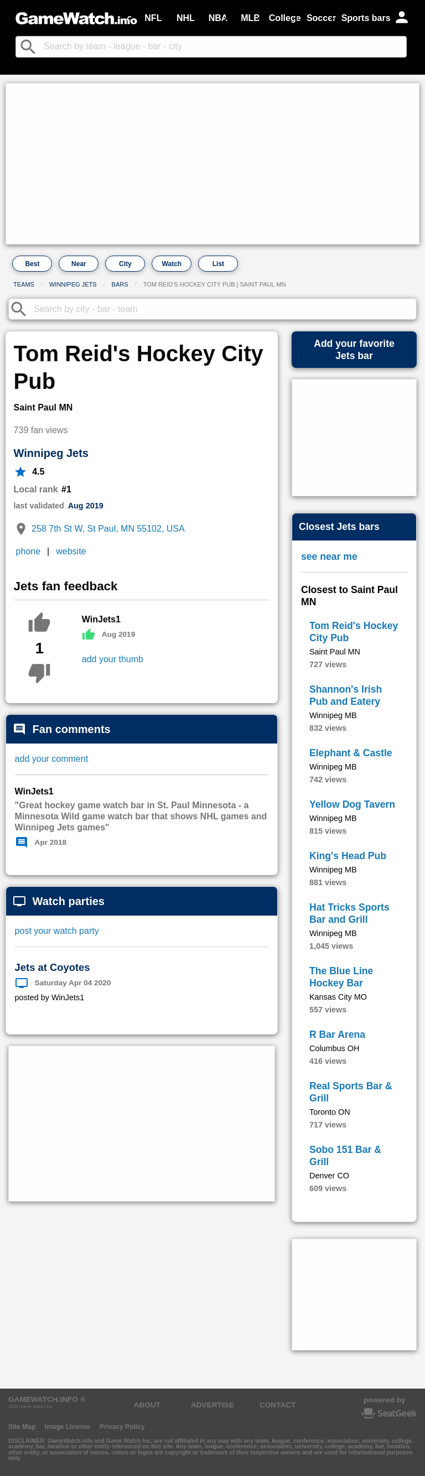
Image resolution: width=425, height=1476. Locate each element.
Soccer (321, 18)
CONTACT (278, 1405)
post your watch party (57, 931)
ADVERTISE (212, 1405)
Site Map (21, 1427)
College (285, 18)
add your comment (52, 758)
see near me (329, 556)
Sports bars (366, 18)
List (218, 264)
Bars (120, 284)
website (71, 551)
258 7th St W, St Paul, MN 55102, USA (108, 528)
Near (78, 264)
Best (32, 264)
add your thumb (112, 659)
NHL (186, 18)
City (125, 264)
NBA (218, 18)
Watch (172, 264)
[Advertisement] (212, 163)
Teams (23, 284)
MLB (250, 18)
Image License (68, 1427)
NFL (153, 18)
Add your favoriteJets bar (354, 349)
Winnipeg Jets (73, 284)
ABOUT (147, 1405)
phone (28, 551)
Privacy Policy (122, 1427)
